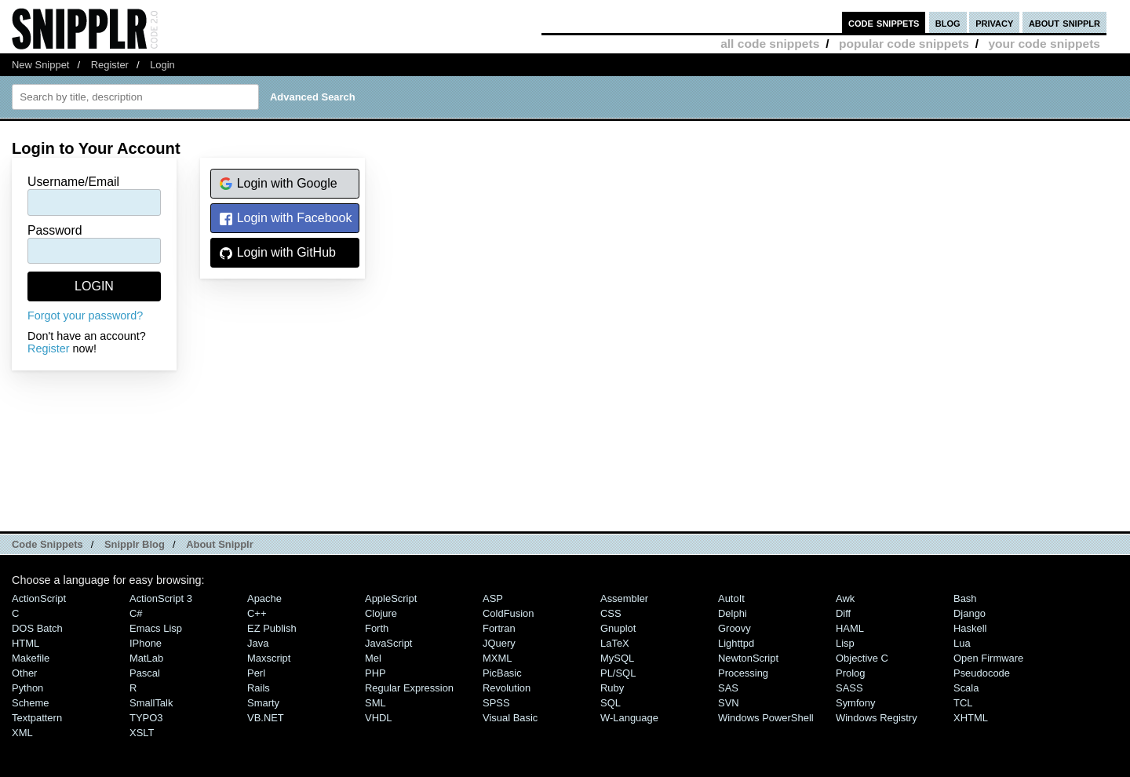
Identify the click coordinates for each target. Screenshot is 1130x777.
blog (947, 22)
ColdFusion (508, 613)
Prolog (850, 673)
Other (24, 673)
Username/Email (73, 181)
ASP (493, 598)
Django (969, 613)
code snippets (884, 22)
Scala (966, 688)
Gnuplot (618, 628)
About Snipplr (219, 544)
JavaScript (388, 643)
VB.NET (265, 718)
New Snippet (40, 65)
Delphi (732, 613)
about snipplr (1064, 22)
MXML (497, 658)
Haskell (969, 628)
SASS (849, 688)
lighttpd (736, 643)
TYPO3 (145, 718)
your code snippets (1044, 43)
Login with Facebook (285, 218)
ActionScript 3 (160, 598)
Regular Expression (409, 688)
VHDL (378, 718)
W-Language (629, 718)
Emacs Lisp (155, 628)
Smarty (263, 703)
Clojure (381, 613)
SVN (728, 703)
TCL (962, 703)
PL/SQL (618, 673)
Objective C (862, 658)
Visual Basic (510, 718)
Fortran (499, 628)
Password (54, 230)
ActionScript (39, 598)
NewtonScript (748, 658)
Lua (962, 643)
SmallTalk (151, 703)
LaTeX (614, 643)
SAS (728, 688)
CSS (611, 613)
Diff (843, 613)
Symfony (855, 703)
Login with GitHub (277, 253)
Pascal (144, 673)
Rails (258, 688)
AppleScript (391, 598)
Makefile (30, 658)
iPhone (145, 643)
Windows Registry (876, 718)
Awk (845, 598)
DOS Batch (37, 628)
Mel (373, 658)
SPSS (496, 703)
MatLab (146, 658)
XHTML (970, 718)
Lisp (845, 643)
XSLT (141, 733)
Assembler (624, 598)
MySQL (617, 658)
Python (27, 688)
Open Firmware (988, 658)
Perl (256, 673)
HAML (850, 628)
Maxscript (268, 658)
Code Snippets (47, 544)
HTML (25, 643)
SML (375, 703)
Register (110, 65)
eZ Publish (272, 628)
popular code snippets (904, 43)
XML (22, 733)
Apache (264, 598)
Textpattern (37, 718)
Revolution (506, 688)
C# (136, 613)
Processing (743, 673)
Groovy (734, 628)
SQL (610, 703)
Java (257, 643)
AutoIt (731, 598)
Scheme (30, 703)
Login (162, 65)
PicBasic (502, 673)
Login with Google (278, 184)
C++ (256, 613)
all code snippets (769, 43)
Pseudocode (981, 673)
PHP (375, 673)
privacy (994, 22)
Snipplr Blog (134, 544)
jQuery (499, 643)
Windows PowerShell (766, 718)
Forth (376, 628)
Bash (965, 598)
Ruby (612, 688)
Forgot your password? (85, 315)
